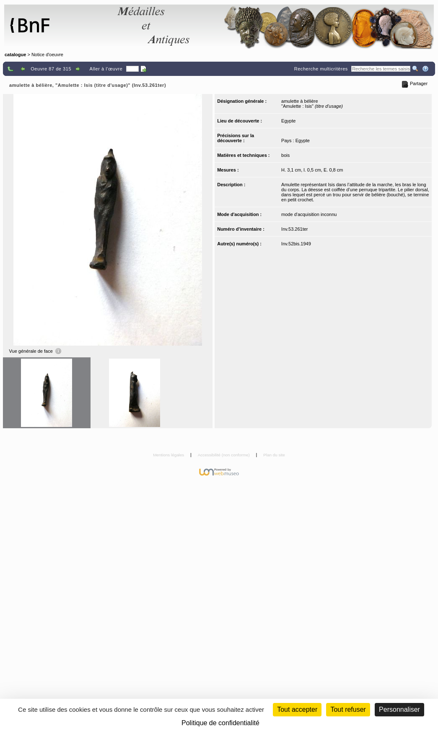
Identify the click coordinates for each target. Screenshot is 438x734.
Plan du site (274, 455)
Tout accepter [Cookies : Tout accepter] (297, 709)
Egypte (288, 120)
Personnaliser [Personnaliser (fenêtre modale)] (399, 709)
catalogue (15, 54)
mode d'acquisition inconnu (309, 214)
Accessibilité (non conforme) (224, 455)
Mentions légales (169, 455)
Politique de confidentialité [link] (220, 722)
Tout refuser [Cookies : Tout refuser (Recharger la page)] (347, 709)
